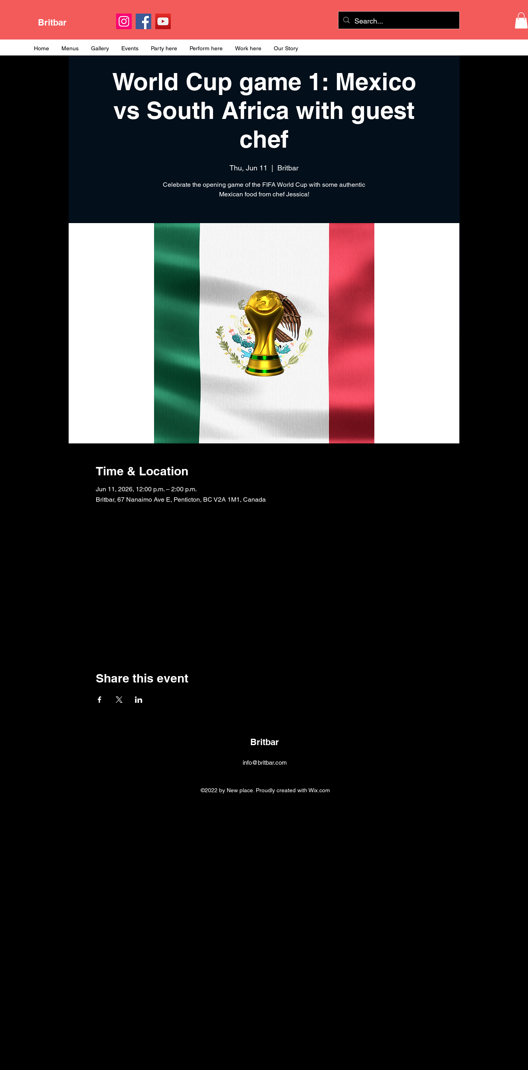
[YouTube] (163, 21)
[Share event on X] (119, 699)
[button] (521, 20)
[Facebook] (143, 21)
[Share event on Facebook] (99, 699)
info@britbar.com (265, 762)
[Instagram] (124, 21)
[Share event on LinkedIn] (138, 699)
